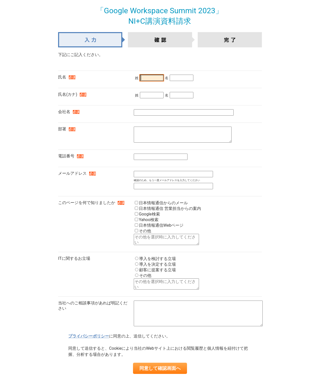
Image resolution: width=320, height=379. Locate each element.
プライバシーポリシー (88, 336)
